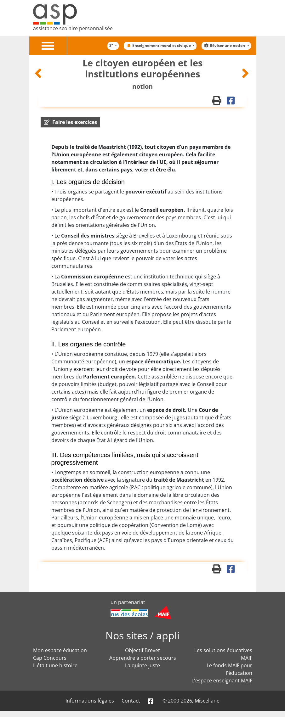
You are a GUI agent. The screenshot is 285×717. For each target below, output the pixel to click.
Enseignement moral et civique (158, 45)
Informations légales (90, 700)
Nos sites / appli (142, 635)
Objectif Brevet (142, 650)
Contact (131, 700)
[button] (70, 122)
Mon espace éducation (60, 650)
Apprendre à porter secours (142, 657)
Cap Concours (49, 657)
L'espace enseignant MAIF (221, 680)
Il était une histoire (55, 665)
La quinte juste (142, 665)
